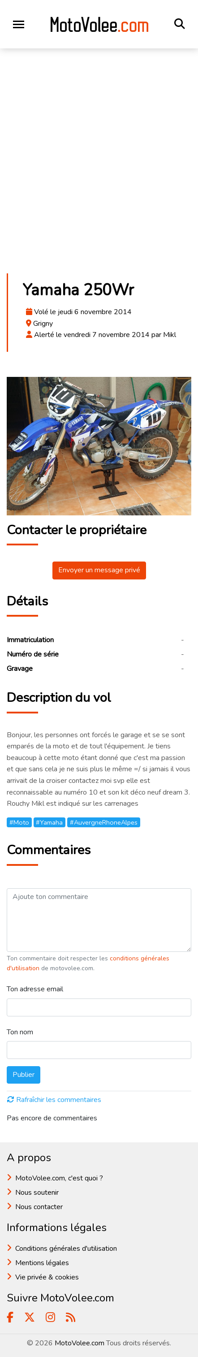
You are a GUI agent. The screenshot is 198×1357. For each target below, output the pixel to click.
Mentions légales (42, 1263)
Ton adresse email (35, 989)
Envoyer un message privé (99, 570)
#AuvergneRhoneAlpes (104, 822)
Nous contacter (39, 1207)
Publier (23, 1075)
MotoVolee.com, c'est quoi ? (59, 1178)
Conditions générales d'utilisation (66, 1248)
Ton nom (20, 1032)
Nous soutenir (37, 1192)
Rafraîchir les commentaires (54, 1100)
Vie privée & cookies (47, 1277)
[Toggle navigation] (18, 24)
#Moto (19, 822)
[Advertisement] (99, 164)
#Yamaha (49, 822)
